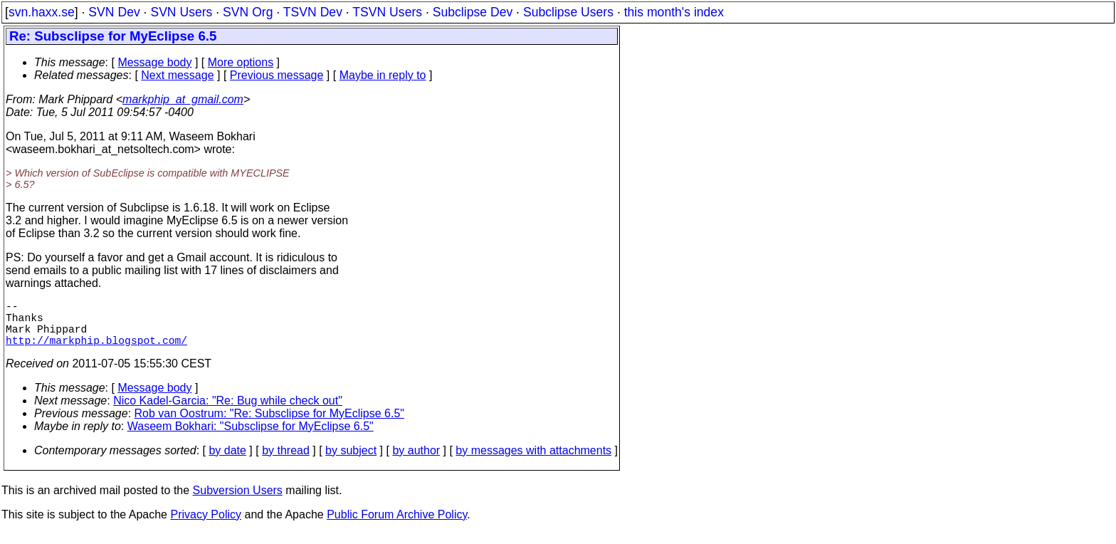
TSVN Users (387, 12)
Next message (177, 75)
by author (416, 462)
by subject (351, 462)
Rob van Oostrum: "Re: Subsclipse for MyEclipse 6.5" (270, 425)
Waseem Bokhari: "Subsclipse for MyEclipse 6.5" (250, 437)
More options (241, 62)
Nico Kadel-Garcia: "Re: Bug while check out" (227, 412)
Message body (154, 62)
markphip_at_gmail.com (182, 99)
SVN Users (181, 12)
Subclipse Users (568, 12)
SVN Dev (114, 12)
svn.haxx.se (42, 12)
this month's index (674, 12)
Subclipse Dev (472, 12)
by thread (286, 462)
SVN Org (248, 12)
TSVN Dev (312, 12)
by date (227, 462)
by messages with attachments (533, 462)
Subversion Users (238, 502)
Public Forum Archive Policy (397, 526)
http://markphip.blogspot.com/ (96, 351)
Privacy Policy (205, 526)
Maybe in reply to (382, 75)
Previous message (277, 75)
